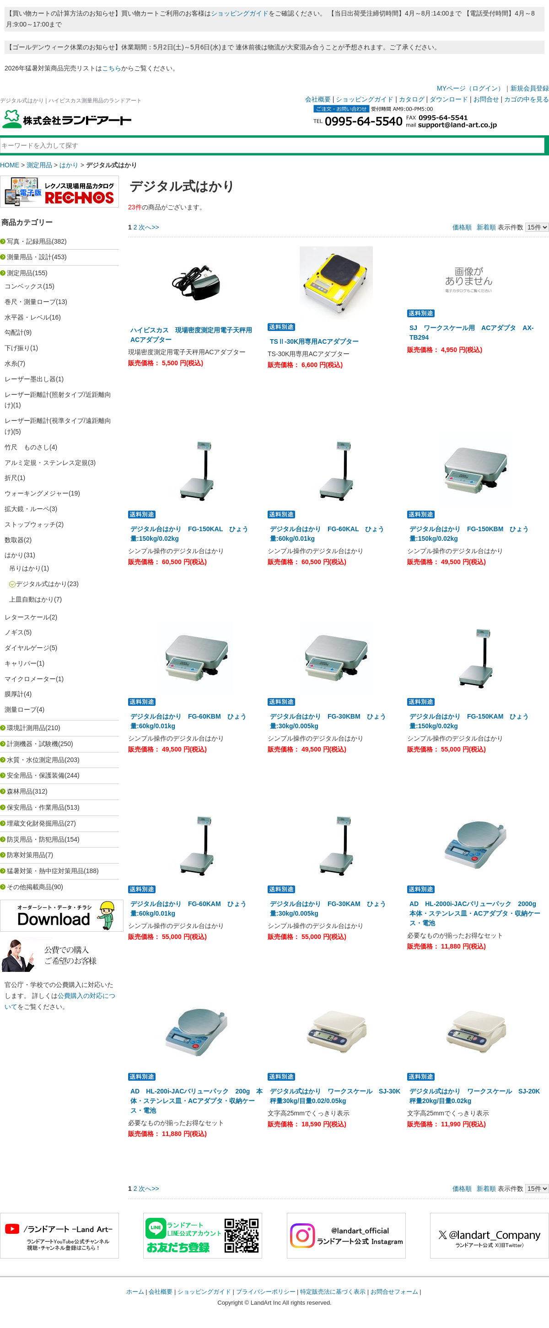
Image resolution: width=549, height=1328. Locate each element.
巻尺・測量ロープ (30, 301)
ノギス (14, 632)
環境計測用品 (26, 727)
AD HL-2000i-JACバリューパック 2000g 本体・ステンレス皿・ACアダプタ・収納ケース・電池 (476, 913)
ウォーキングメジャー (37, 493)
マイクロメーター (30, 679)
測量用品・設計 (29, 257)
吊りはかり (25, 568)
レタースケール (27, 617)
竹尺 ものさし (27, 447)
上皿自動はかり (31, 599)
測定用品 (39, 165)
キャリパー (21, 663)
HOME (9, 165)
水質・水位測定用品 (36, 759)
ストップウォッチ (30, 524)
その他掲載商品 (29, 887)
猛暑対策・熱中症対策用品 (45, 871)
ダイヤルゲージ (27, 647)
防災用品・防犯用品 (36, 839)
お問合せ (486, 99)
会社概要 (318, 99)
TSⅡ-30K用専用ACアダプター (317, 341)
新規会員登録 (530, 88)
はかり (69, 165)
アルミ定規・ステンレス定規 (46, 462)
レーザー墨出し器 (30, 379)
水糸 (11, 363)
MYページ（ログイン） (470, 88)
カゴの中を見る (526, 99)
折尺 (11, 477)
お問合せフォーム (394, 1291)
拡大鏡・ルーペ (27, 508)
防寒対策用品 (26, 855)
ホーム (135, 1291)
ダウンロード (449, 99)
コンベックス (24, 286)
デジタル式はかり (41, 583)
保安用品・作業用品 (36, 807)
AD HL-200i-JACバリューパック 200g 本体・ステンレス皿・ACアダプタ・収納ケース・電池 (196, 1101)
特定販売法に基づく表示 (333, 1291)
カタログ (412, 99)
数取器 (14, 540)
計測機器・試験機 (32, 743)
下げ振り (17, 348)
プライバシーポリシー (266, 1291)
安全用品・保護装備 (36, 775)
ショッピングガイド (240, 13)
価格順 (462, 227)
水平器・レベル (27, 317)
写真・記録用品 (29, 241)
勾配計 (14, 332)
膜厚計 (14, 694)
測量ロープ (21, 709)
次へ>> (149, 227)
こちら (111, 68)
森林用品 (19, 791)
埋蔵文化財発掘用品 (36, 823)
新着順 (486, 227)
